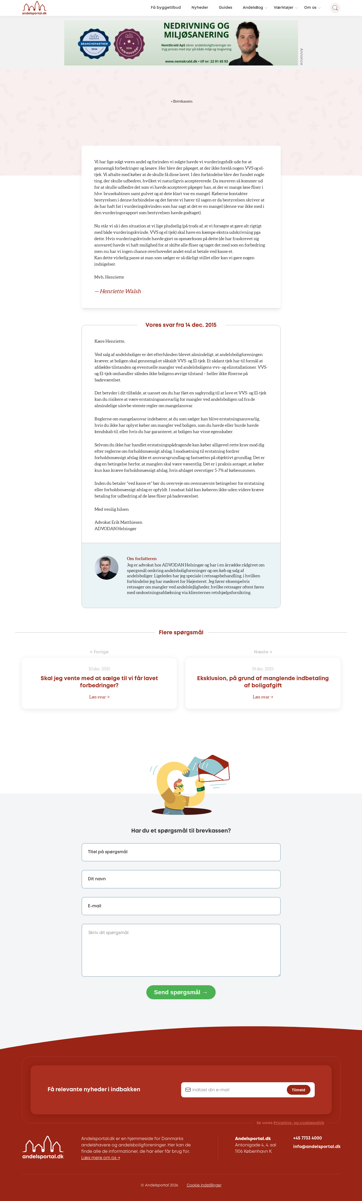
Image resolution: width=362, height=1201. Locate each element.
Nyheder (199, 8)
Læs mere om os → (100, 1158)
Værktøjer (283, 8)
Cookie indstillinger (204, 1185)
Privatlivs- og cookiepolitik (299, 1123)
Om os (310, 8)
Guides (225, 8)
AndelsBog (253, 8)
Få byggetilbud (166, 8)
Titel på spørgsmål (107, 852)
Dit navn (97, 879)
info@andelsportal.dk (316, 1147)
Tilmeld (298, 1090)
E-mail (94, 906)
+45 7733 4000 (307, 1138)
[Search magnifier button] (335, 8)
